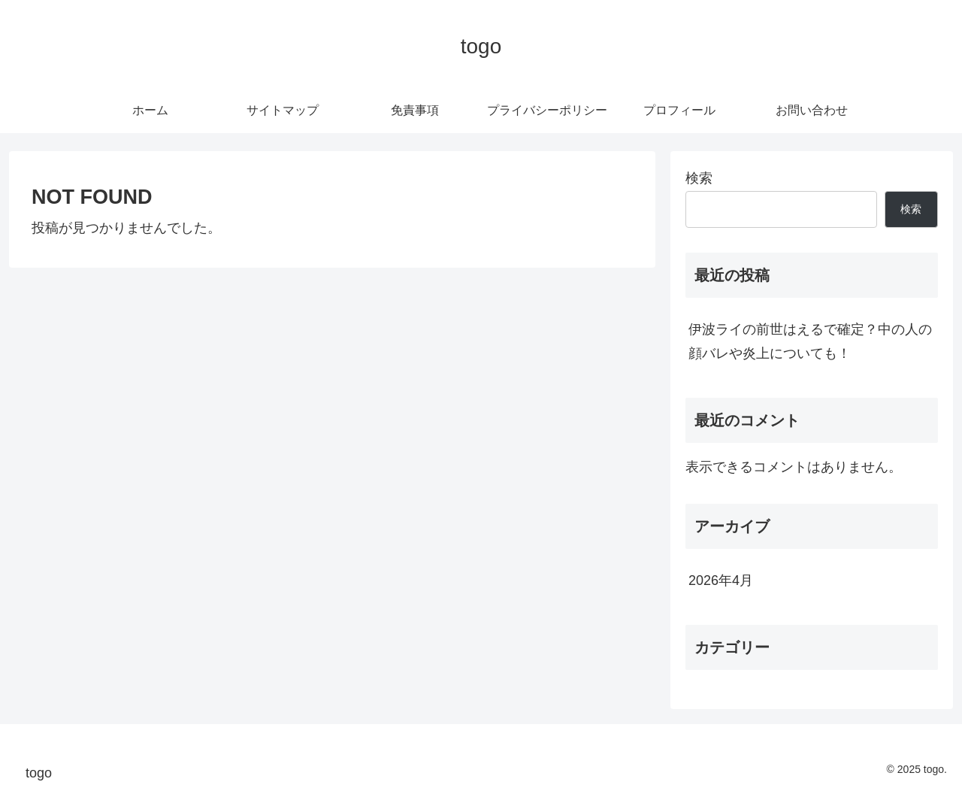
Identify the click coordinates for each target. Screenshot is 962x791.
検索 (698, 178)
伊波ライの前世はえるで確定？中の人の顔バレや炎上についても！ (810, 341)
